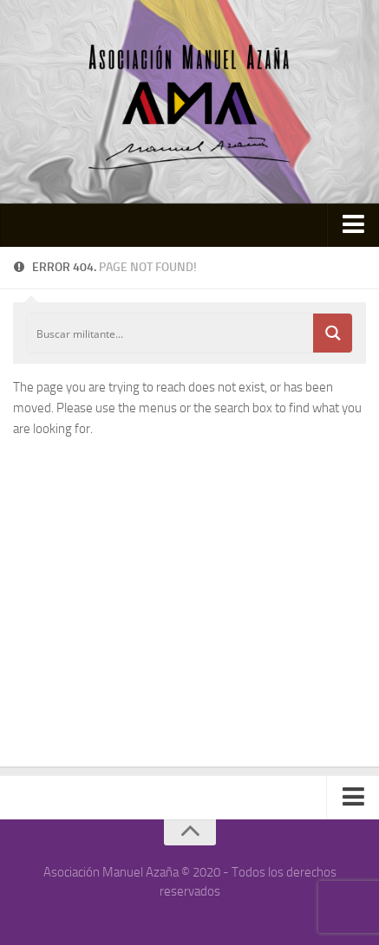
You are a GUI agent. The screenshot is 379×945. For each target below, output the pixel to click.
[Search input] (170, 333)
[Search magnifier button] (332, 333)
